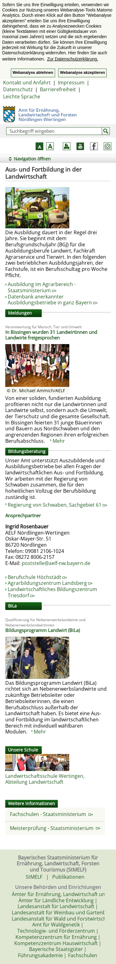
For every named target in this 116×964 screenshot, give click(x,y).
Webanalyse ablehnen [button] (33, 72)
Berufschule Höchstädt (37, 577)
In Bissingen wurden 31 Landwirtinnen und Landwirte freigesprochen (51, 335)
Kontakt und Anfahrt (27, 82)
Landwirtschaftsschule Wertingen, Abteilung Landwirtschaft (44, 779)
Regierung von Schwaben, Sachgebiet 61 (57, 504)
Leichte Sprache (21, 96)
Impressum (71, 82)
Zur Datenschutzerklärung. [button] (72, 58)
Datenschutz (18, 89)
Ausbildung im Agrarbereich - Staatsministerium (42, 287)
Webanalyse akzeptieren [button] (82, 72)
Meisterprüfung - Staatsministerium (55, 828)
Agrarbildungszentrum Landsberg (50, 583)
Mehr (59, 440)
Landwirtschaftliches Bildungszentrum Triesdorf (52, 592)
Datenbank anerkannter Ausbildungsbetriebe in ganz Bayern (52, 299)
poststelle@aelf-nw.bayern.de (56, 563)
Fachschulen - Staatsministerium (51, 814)
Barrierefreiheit (58, 89)
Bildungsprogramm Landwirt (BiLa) (42, 630)
